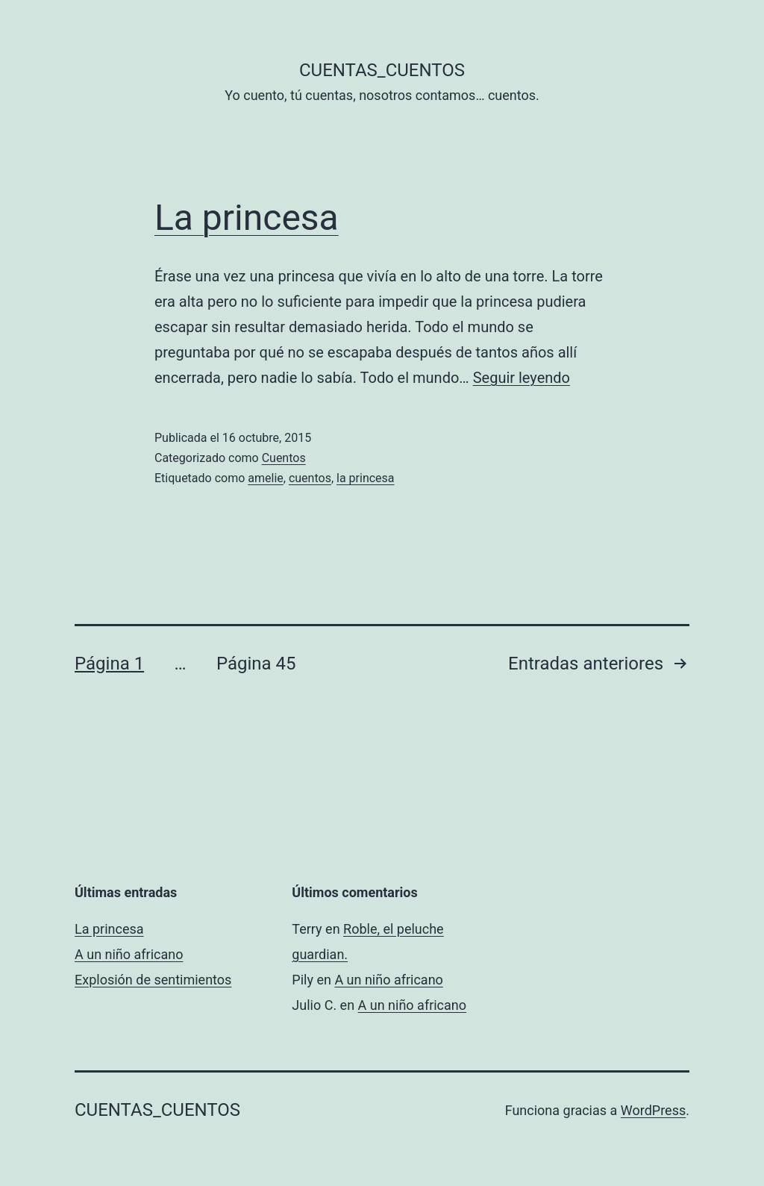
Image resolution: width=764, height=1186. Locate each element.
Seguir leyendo (521, 378)
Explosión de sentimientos (153, 979)
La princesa (246, 217)
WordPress (653, 1110)
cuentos (310, 478)
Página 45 (256, 663)
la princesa (365, 478)
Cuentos (284, 458)
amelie (265, 478)
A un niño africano (129, 954)
